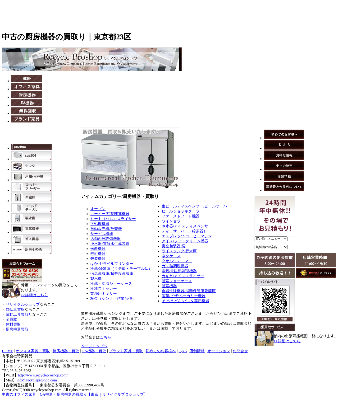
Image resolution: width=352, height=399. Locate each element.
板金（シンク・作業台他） (113, 298)
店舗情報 (197, 351)
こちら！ (107, 337)
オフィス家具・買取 (33, 351)
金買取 (11, 319)
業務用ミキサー (103, 293)
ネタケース (171, 256)
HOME (7, 351)
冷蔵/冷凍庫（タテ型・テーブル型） (121, 269)
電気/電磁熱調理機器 (179, 271)
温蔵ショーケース (177, 281)
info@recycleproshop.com (37, 380)
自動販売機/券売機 (106, 229)
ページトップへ (94, 346)
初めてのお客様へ (161, 351)
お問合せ (240, 351)
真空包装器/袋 (173, 246)
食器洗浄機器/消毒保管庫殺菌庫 (189, 291)
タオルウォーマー (177, 261)
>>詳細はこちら (34, 295)
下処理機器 (99, 224)
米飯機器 (97, 249)
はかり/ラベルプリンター (111, 264)
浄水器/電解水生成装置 (109, 244)
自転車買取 (15, 309)
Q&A (182, 351)
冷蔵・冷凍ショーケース (111, 284)
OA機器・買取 (94, 351)
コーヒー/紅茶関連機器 (109, 214)
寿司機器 (97, 254)
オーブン (97, 209)
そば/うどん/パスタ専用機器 (185, 301)
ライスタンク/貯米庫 (179, 251)
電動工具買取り (19, 314)
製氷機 (96, 279)
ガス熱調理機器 (175, 266)
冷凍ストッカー (103, 288)
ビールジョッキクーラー (182, 211)
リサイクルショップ (23, 304)
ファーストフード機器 (181, 216)
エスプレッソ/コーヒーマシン (187, 236)
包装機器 (97, 259)
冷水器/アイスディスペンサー (187, 226)
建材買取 (13, 324)
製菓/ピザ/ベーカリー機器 (184, 296)
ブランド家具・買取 (126, 351)
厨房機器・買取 (66, 351)
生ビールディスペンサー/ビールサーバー (196, 206)
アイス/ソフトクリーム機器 (185, 241)
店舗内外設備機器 (105, 239)
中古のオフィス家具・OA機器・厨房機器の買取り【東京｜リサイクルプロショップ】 (75, 394)
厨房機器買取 (17, 329)
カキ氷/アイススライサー (183, 276)
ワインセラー (173, 221)
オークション (218, 351)
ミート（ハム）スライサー (113, 219)
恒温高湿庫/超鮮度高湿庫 (111, 274)
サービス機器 (101, 234)
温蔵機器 (169, 286)
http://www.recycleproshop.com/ (43, 375)
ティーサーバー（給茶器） (184, 231)
